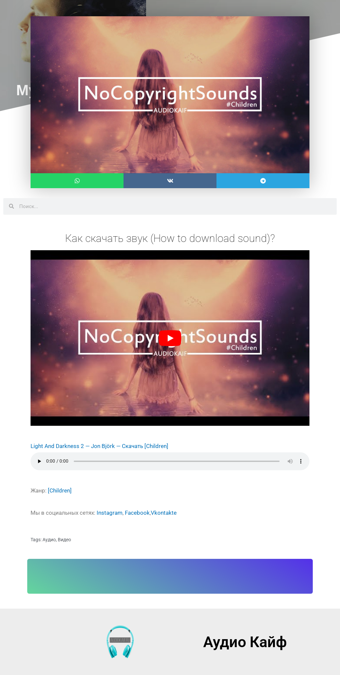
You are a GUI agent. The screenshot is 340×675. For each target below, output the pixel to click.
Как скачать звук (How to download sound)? (170, 238)
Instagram (110, 512)
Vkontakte (164, 512)
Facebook (137, 512)
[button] (77, 180)
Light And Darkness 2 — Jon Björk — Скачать (87, 446)
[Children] (156, 446)
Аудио (49, 539)
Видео (64, 539)
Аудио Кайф (245, 642)
